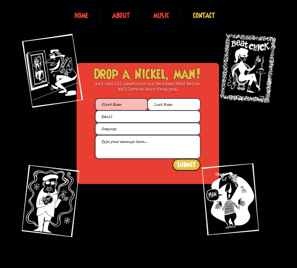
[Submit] (186, 165)
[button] (121, 16)
